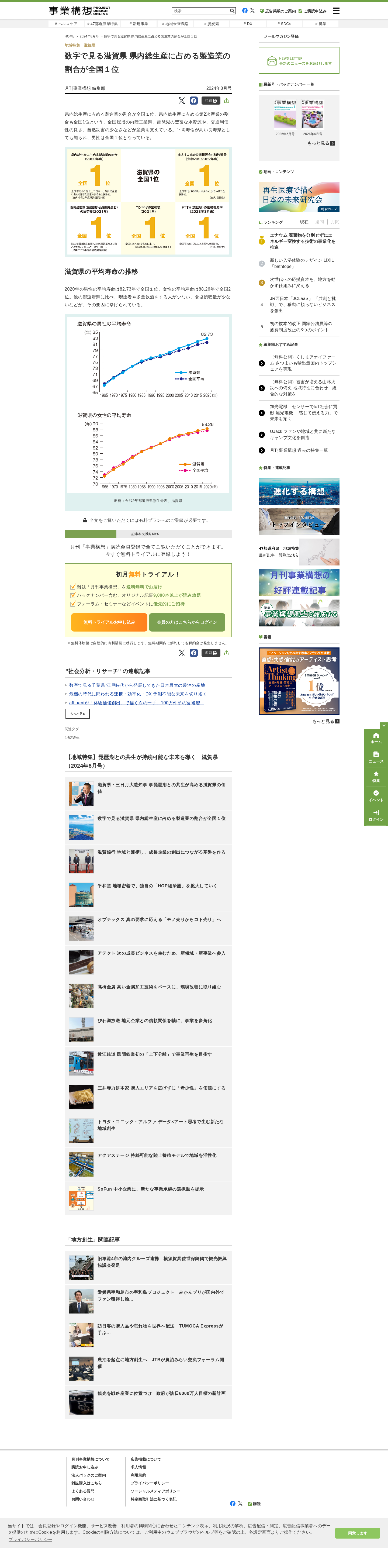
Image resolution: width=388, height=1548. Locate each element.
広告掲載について (146, 1459)
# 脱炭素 (211, 24)
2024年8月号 (219, 88)
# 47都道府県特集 (102, 24)
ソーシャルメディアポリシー (156, 1491)
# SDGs (284, 24)
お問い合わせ (82, 1499)
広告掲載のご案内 (278, 11)
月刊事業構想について (90, 1459)
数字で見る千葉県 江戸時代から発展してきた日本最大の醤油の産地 (137, 685)
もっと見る (77, 713)
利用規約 (138, 1475)
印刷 (211, 101)
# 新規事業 (139, 24)
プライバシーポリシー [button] (30, 1539)
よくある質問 (82, 1491)
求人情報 (138, 1467)
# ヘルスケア (66, 24)
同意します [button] (357, 1533)
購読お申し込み (84, 1467)
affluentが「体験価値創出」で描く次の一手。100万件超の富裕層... (136, 703)
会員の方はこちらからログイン (187, 622)
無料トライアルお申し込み (109, 622)
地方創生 (73, 737)
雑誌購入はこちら (86, 1483)
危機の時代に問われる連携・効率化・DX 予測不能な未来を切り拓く (138, 694)
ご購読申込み (313, 11)
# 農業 (320, 24)
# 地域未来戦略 (175, 24)
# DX (248, 24)
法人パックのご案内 (88, 1475)
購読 (254, 1504)
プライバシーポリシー (150, 1483)
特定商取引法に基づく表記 (153, 1499)
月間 (335, 364)
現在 (304, 364)
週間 (319, 364)
